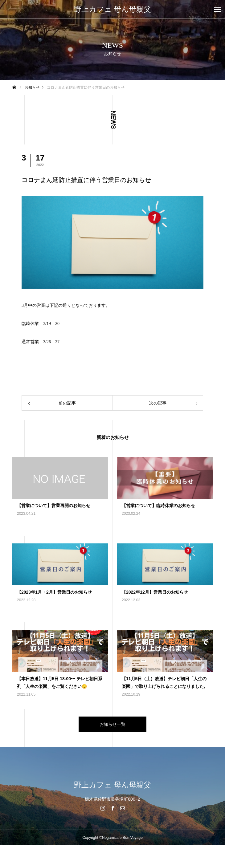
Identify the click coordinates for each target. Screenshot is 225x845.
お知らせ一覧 (112, 724)
